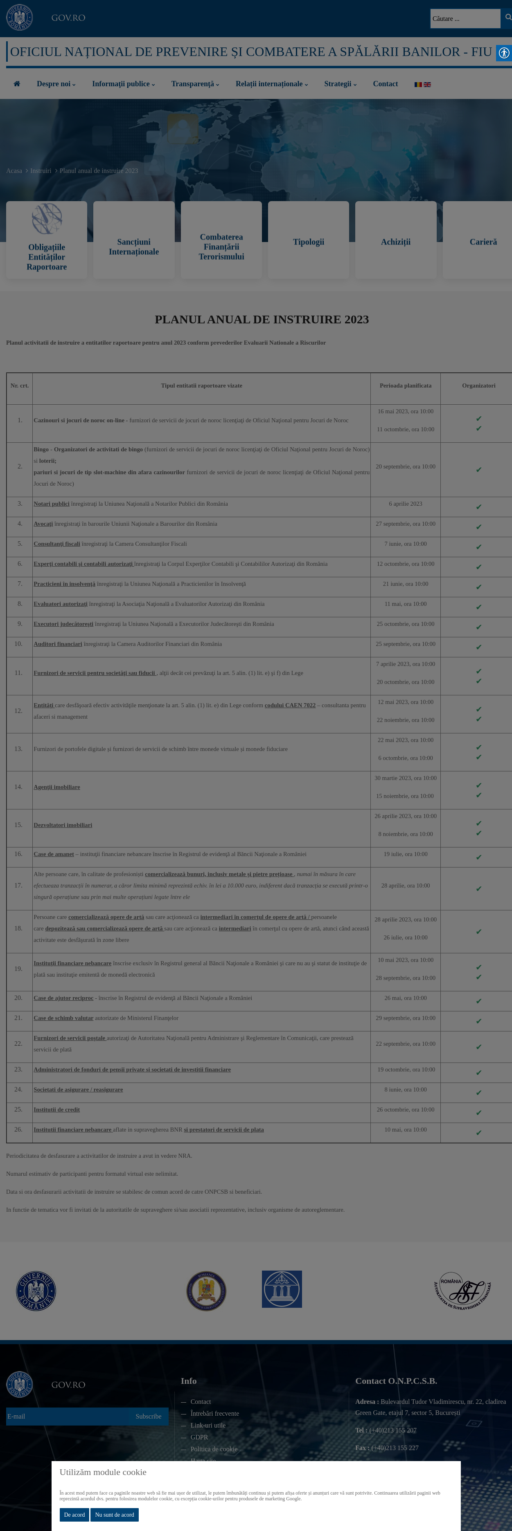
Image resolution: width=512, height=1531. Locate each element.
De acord (74, 1515)
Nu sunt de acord (114, 1515)
